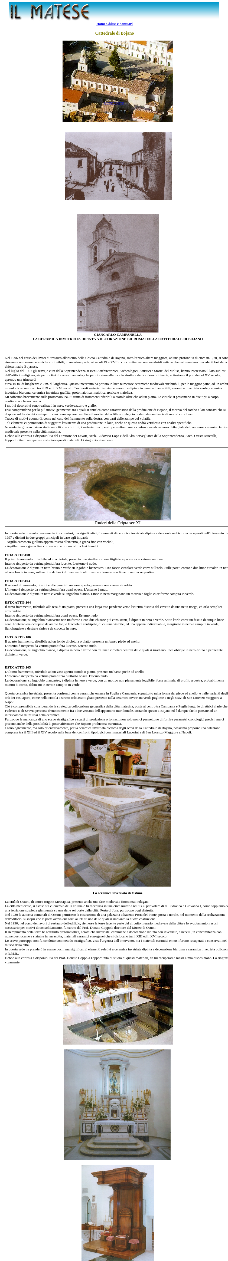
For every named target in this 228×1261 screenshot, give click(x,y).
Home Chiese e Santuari (114, 24)
